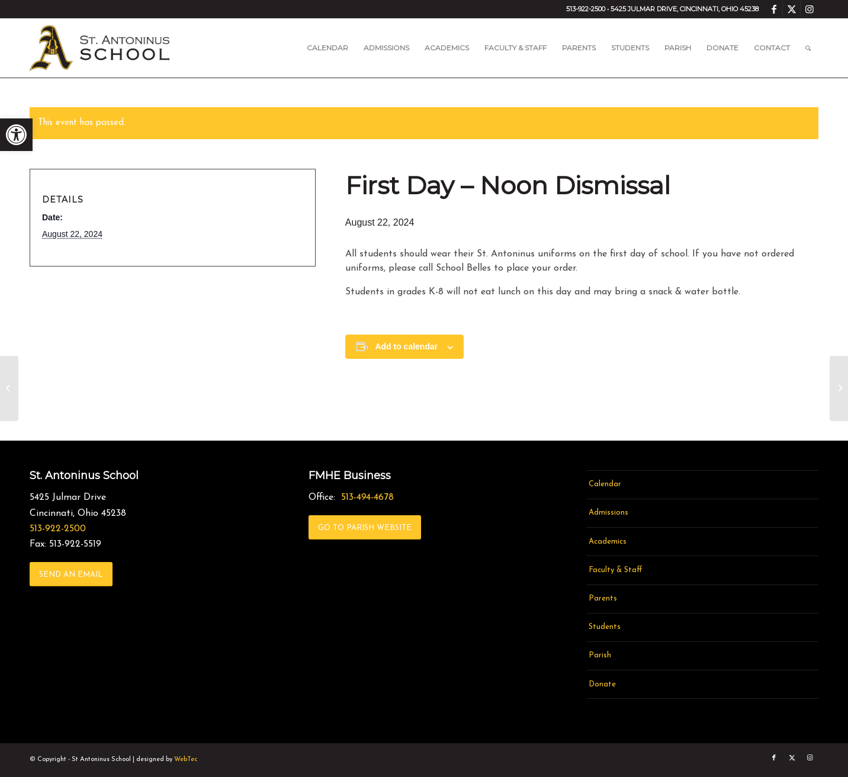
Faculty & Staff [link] (616, 570)
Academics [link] (608, 541)
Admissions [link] (608, 512)
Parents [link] (603, 598)
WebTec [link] (185, 759)
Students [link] (605, 627)
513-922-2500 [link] (58, 529)
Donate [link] (602, 684)
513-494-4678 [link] (367, 497)
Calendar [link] (605, 484)
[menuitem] (327, 48)
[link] (16, 134)
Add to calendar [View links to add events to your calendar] (406, 346)
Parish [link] (600, 655)
